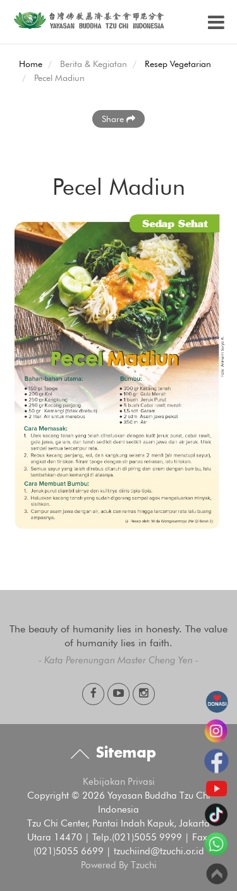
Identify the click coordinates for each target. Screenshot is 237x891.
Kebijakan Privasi (119, 781)
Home (30, 64)
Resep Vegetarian (178, 64)
